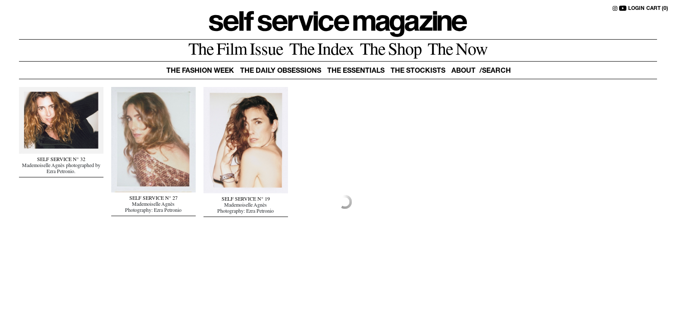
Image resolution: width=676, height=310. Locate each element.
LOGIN (636, 8)
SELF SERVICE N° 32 (61, 160)
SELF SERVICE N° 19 (246, 199)
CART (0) (657, 8)
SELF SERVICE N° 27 (153, 199)
